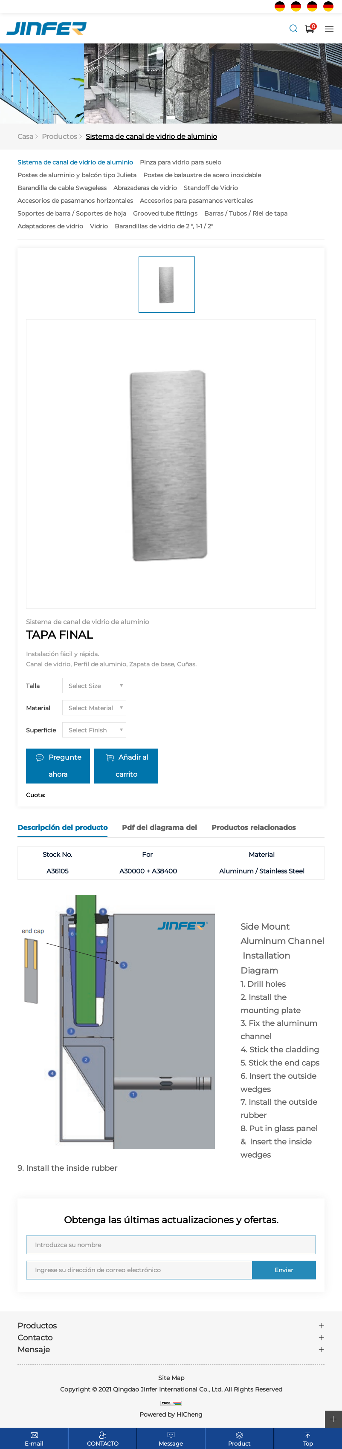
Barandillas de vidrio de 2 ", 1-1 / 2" (164, 226)
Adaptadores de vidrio (50, 226)
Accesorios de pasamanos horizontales (75, 201)
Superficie (41, 730)
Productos (59, 137)
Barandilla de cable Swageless (62, 188)
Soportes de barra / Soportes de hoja (71, 213)
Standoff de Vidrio (211, 188)
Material (38, 708)
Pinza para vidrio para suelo (180, 162)
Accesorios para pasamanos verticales (196, 201)
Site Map (171, 1378)
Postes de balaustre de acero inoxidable (202, 175)
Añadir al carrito (132, 765)
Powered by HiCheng (171, 1414)
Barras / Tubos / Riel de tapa (245, 213)
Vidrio (99, 226)
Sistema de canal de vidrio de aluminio (151, 137)
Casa (25, 137)
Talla (33, 686)
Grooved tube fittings (165, 213)
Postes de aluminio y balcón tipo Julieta (76, 175)
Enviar (284, 1270)
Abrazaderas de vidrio (145, 188)
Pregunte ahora (65, 765)
